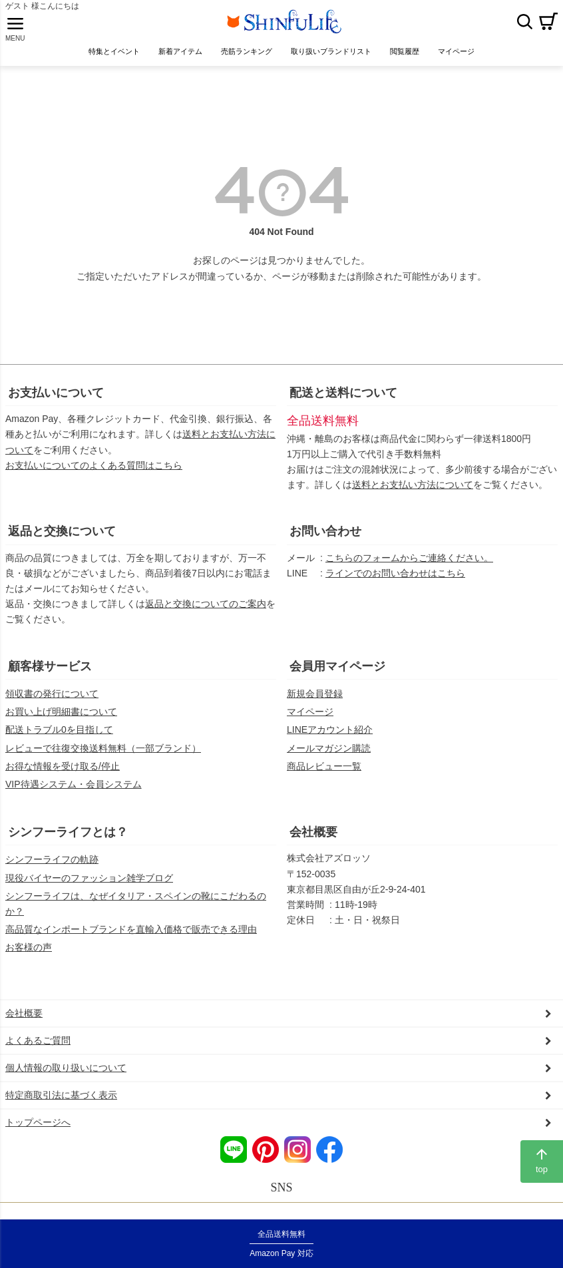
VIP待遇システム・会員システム (73, 793)
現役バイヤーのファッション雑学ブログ (89, 887)
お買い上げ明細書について (61, 721)
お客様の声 (28, 956)
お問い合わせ (325, 541)
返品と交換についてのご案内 (205, 613)
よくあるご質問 (38, 1049)
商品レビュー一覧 (324, 775)
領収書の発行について (51, 703)
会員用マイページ (337, 675)
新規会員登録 (315, 703)
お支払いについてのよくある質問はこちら (93, 474)
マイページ (310, 721)
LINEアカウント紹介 (330, 739)
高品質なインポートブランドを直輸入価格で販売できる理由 (131, 938)
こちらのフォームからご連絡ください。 (409, 567)
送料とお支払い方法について (412, 494)
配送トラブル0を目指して (59, 739)
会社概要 (313, 841)
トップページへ (38, 1132)
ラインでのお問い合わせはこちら (395, 582)
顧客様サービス (50, 675)
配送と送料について (343, 402)
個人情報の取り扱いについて (65, 1077)
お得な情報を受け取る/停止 (62, 775)
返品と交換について (62, 541)
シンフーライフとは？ (68, 841)
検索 (524, 26)
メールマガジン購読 (329, 757)
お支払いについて (56, 402)
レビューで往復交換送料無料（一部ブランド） (103, 757)
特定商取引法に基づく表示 (61, 1105)
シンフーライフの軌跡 (51, 869)
